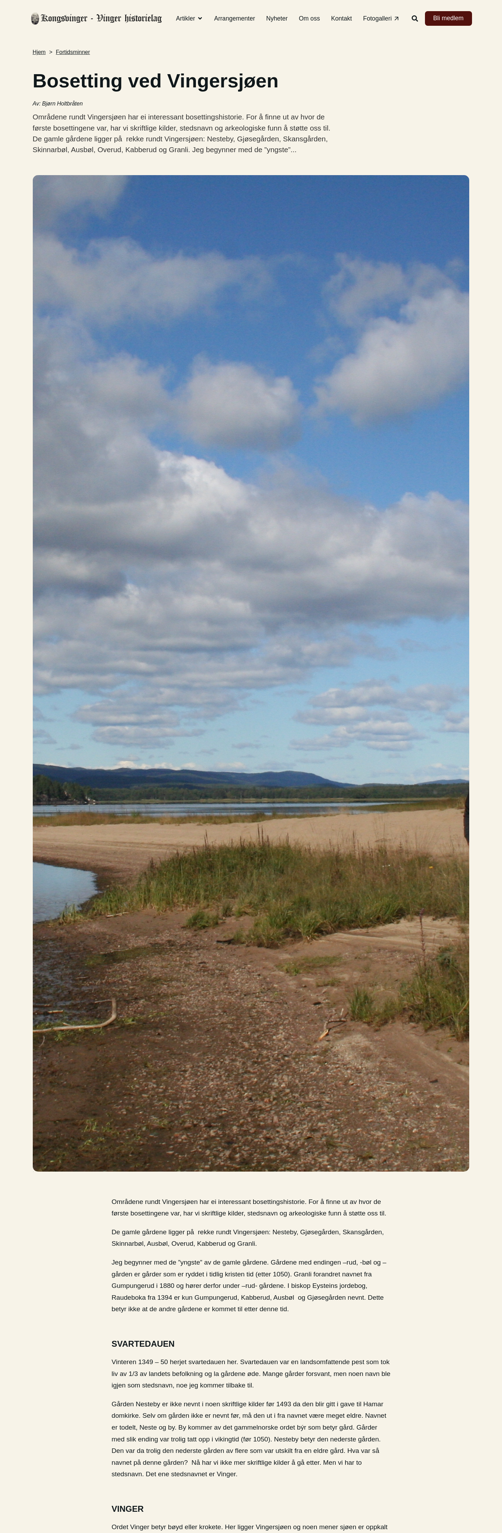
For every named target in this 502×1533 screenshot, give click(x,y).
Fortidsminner (73, 52)
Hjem (39, 52)
